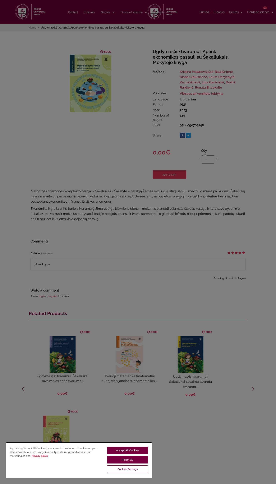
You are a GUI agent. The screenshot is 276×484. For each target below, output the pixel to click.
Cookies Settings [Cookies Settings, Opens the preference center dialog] (127, 469)
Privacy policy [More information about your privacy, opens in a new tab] (40, 455)
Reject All (127, 459)
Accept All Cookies (127, 450)
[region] (79, 460)
